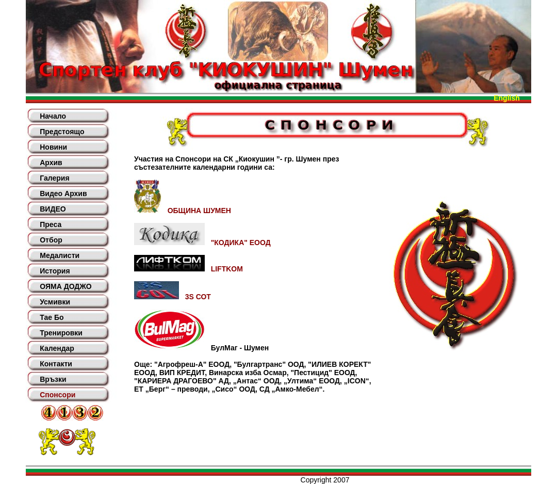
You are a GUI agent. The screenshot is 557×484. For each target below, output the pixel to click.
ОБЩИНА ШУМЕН (182, 210)
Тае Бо (51, 317)
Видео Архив (63, 193)
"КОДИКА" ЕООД (202, 242)
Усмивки (55, 302)
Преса (50, 224)
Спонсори (57, 395)
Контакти (56, 364)
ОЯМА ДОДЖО (65, 286)
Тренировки (61, 333)
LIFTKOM (188, 269)
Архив (51, 162)
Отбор (51, 240)
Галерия (54, 178)
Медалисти (59, 255)
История (55, 271)
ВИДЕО (52, 209)
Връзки (53, 379)
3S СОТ (172, 297)
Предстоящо (62, 131)
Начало (53, 116)
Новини (53, 147)
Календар (57, 348)
